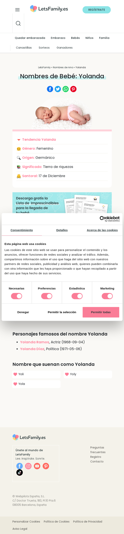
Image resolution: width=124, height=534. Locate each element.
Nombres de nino (63, 67)
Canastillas (24, 48)
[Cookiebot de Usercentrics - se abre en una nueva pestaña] (102, 219)
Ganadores (65, 48)
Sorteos (44, 48)
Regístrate (96, 10)
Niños (89, 38)
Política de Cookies (56, 522)
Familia (104, 38)
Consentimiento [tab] (22, 230)
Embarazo (58, 38)
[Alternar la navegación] (17, 9)
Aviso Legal (19, 529)
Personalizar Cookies (26, 522)
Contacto (97, 461)
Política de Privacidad (87, 522)
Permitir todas (101, 312)
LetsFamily (44, 67)
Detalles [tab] (62, 230)
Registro (95, 457)
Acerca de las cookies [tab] (102, 230)
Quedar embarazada (30, 38)
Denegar (23, 312)
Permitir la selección (62, 312)
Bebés (75, 38)
